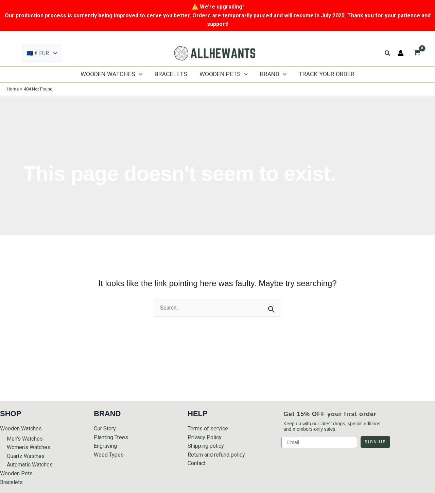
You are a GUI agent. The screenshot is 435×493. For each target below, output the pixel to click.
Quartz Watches (26, 456)
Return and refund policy (216, 454)
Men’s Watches (25, 439)
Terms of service (208, 428)
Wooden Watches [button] (21, 428)
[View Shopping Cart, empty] (417, 53)
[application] (138, 74)
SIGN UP (375, 442)
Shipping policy (206, 446)
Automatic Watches (30, 464)
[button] (388, 53)
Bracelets (11, 482)
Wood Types (109, 454)
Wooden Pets (16, 473)
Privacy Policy (205, 437)
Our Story (105, 428)
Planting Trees (111, 437)
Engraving (105, 446)
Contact (197, 463)
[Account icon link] (401, 53)
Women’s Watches (28, 447)
